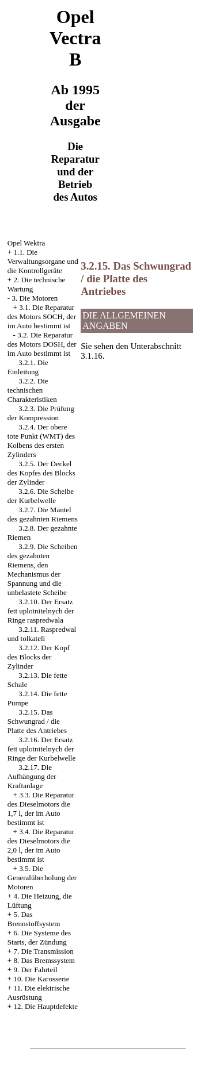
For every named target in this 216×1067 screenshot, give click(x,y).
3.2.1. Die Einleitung (27, 367)
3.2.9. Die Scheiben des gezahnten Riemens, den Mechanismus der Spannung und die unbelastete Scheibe (42, 569)
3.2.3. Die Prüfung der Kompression (40, 413)
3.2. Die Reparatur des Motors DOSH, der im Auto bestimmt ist (42, 344)
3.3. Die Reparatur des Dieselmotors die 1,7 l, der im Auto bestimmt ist (40, 808)
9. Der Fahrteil (35, 969)
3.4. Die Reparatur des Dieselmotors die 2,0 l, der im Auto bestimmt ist (40, 845)
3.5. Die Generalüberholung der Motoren (42, 877)
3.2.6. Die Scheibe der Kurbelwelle (40, 496)
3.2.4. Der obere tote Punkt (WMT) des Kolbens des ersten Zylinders (41, 441)
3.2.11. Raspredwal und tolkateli (41, 634)
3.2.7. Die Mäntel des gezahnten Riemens (42, 514)
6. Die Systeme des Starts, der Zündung (39, 937)
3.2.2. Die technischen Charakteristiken (32, 390)
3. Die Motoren (35, 298)
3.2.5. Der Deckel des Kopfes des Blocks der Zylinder (41, 472)
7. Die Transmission (43, 951)
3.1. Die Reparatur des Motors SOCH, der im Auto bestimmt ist (41, 316)
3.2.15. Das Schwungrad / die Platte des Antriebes (37, 721)
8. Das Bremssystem (44, 960)
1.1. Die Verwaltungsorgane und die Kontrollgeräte (42, 261)
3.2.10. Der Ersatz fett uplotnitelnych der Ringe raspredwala (40, 610)
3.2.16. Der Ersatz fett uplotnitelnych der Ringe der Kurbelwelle (41, 748)
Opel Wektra (26, 243)
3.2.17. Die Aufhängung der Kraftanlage (31, 776)
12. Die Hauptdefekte (45, 1006)
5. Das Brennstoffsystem (33, 919)
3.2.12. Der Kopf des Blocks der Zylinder (38, 656)
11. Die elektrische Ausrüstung (38, 992)
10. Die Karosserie (41, 978)
